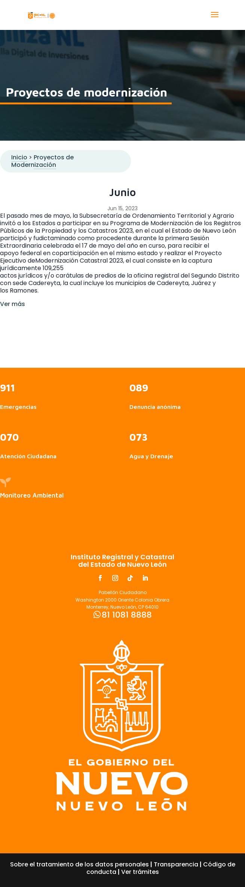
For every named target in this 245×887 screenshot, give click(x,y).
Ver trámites (140, 872)
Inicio (19, 157)
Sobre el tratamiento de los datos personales (79, 864)
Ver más (12, 304)
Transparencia (176, 864)
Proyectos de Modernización (42, 161)
